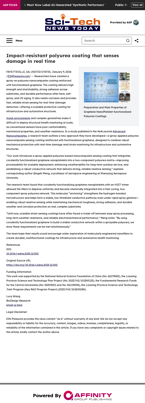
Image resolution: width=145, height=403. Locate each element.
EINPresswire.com (18, 76)
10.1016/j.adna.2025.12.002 (22, 253)
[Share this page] (136, 40)
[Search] (103, 40)
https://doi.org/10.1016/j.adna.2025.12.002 (32, 264)
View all (137, 4)
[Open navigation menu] (14, 40)
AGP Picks (10, 5)
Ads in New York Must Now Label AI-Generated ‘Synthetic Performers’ (56, 5)
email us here (14, 305)
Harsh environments (18, 118)
